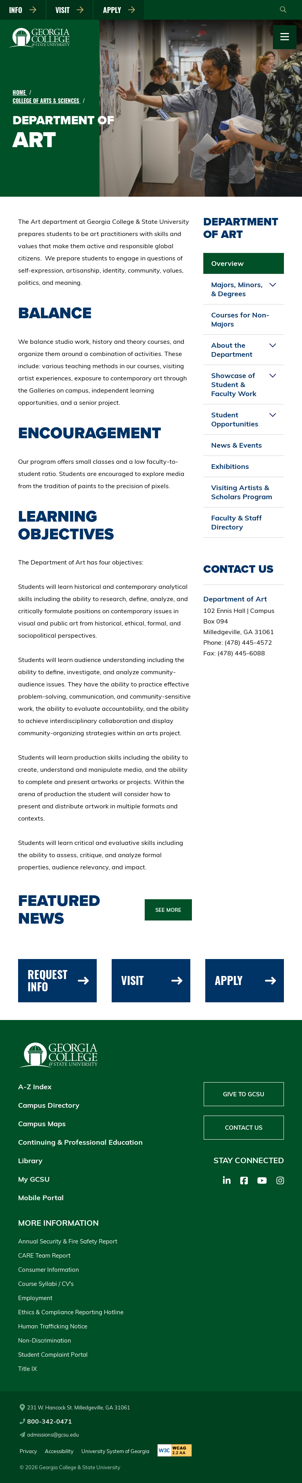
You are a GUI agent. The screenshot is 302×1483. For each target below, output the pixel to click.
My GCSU (34, 1179)
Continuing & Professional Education (80, 1142)
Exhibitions (230, 466)
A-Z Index (35, 1086)
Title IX (27, 1368)
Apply (119, 10)
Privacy (28, 1451)
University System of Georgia (115, 1451)
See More (168, 910)
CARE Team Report (44, 1255)
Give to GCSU (243, 1094)
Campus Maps (42, 1123)
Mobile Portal (41, 1197)
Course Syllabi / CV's (46, 1283)
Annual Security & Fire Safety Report (67, 1241)
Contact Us (244, 1127)
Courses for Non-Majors (240, 319)
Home (20, 92)
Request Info (58, 980)
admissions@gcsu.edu (49, 1434)
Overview (227, 263)
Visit (69, 10)
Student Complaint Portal (53, 1354)
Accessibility (59, 1451)
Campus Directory (48, 1105)
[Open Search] (283, 10)
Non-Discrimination (44, 1340)
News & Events (236, 445)
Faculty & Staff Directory (236, 522)
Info (23, 10)
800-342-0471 (46, 1421)
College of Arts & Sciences (47, 100)
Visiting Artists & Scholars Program (241, 492)
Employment (35, 1298)
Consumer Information (48, 1269)
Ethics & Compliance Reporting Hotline (70, 1312)
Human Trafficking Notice (52, 1326)
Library (30, 1160)
